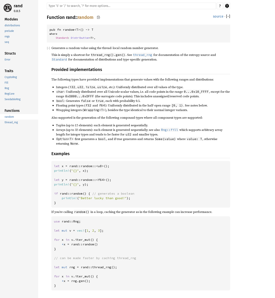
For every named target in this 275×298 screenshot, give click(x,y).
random (85, 17)
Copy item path (98, 17)
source (218, 16)
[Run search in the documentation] (131, 6)
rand (18, 5)
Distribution (80, 37)
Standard (62, 37)
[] (228, 16)
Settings (227, 6)
